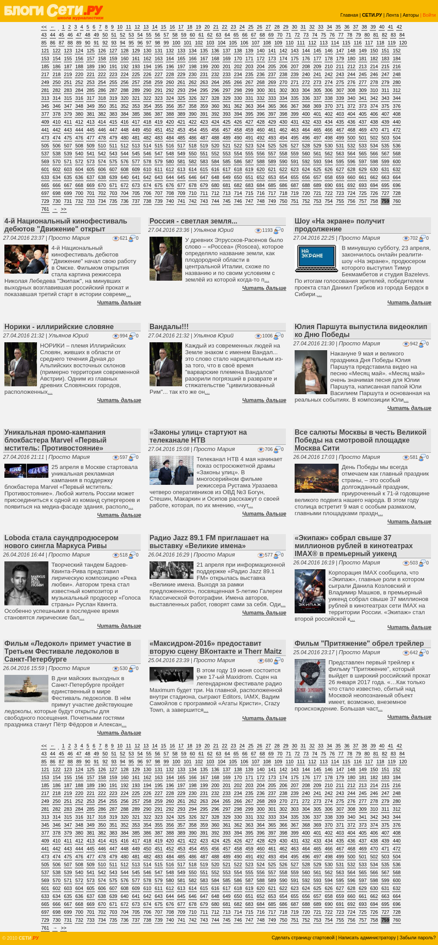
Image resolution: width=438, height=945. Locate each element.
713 (227, 193)
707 (159, 193)
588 (261, 161)
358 (193, 106)
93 (114, 42)
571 (68, 161)
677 (181, 185)
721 (317, 193)
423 (204, 122)
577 (136, 161)
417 (136, 122)
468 (351, 129)
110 (290, 42)
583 (204, 161)
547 (159, 153)
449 (136, 129)
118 (380, 42)
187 (68, 66)
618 (238, 169)
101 (188, 42)
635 (68, 177)
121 (45, 50)
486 (193, 137)
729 (45, 201)
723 (340, 193)
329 (227, 98)
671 (113, 185)
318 (102, 98)
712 (215, 193)
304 (306, 90)
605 (91, 169)
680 (215, 185)
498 (329, 137)
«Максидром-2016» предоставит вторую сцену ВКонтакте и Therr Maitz (216, 647)
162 (147, 58)
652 (261, 177)
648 (215, 177)
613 (181, 169)
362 (238, 106)
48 (87, 34)
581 (181, 161)
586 (238, 161)
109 (278, 42)
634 (57, 177)
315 (68, 98)
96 (139, 42)
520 (215, 145)
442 (57, 129)
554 (238, 153)
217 (45, 74)
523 (249, 145)
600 (397, 161)
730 (57, 201)
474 (57, 137)
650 (238, 177)
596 (351, 161)
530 (329, 145)
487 (204, 137)
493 (272, 137)
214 (374, 66)
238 (283, 74)
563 (340, 153)
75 (323, 34)
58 (175, 34)
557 (272, 153)
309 (363, 90)
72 (297, 34)
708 (170, 193)
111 (301, 42)
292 (170, 90)
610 (147, 169)
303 (295, 90)
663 (385, 177)
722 (329, 193)
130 (147, 50)
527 (295, 145)
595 (340, 161)
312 (397, 90)
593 (317, 161)
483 (159, 137)
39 (373, 26)
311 (385, 90)
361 (227, 106)
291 (159, 90)
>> (63, 209)
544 (124, 153)
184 (397, 58)
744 (215, 201)
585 (227, 161)
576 (124, 161)
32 (311, 26)
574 (102, 161)
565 (363, 153)
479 (113, 137)
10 (120, 26)
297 (227, 90)
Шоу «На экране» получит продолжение (340, 225)
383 (113, 114)
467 (340, 129)
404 (351, 114)
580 (170, 161)
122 (57, 50)
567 (385, 153)
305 (317, 90)
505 (45, 145)
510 (102, 145)
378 (57, 114)
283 (68, 90)
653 (272, 177)
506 (57, 145)
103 (210, 42)
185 (45, 66)
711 (204, 193)
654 (283, 177)
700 (79, 193)
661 (363, 177)
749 (272, 201)
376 (397, 106)
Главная (349, 15)
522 (238, 145)
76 (332, 34)
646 (193, 177)
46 (70, 34)
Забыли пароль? (418, 937)
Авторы (411, 15)
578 (147, 161)
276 (351, 82)
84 (402, 34)
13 (146, 26)
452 (170, 129)
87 (61, 42)
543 (113, 153)
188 (79, 66)
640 (124, 177)
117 (369, 42)
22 (224, 26)
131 (159, 50)
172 (261, 58)
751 (295, 201)
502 (374, 137)
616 (215, 169)
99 (166, 42)
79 (358, 34)
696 (397, 185)
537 (45, 153)
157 (91, 58)
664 (397, 177)
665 (45, 185)
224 (124, 74)
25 (250, 26)
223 (113, 74)
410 (57, 122)
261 (181, 82)
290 (147, 90)
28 (277, 26)
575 (113, 161)
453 (181, 129)
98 (157, 42)
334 (283, 98)
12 (137, 26)
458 (238, 129)
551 (204, 153)
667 (68, 185)
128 (124, 50)
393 (227, 114)
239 (295, 74)
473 (45, 137)
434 (329, 122)
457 (227, 129)
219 (68, 74)
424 (215, 122)
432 (306, 122)
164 (170, 58)
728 (397, 193)
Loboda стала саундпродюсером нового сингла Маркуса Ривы (61, 541)
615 (204, 169)
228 (170, 74)
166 (193, 58)
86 (52, 42)
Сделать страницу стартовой (303, 937)
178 (329, 58)
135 (204, 50)
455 (204, 129)
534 (374, 145)
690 (329, 185)
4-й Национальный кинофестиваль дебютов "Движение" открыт (65, 225)
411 (68, 122)
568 (397, 153)
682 (238, 185)
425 (227, 122)
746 (238, 201)
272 (306, 82)
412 (79, 122)
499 (340, 137)
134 (193, 50)
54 (139, 34)
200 (215, 66)
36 (347, 26)
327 (204, 98)
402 (329, 114)
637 (91, 177)
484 (170, 137)
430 (283, 122)
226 (147, 74)
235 (249, 74)
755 (340, 201)
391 (204, 114)
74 (315, 34)
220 (79, 74)
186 (57, 66)
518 (193, 145)
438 (374, 122)
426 (238, 122)
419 (159, 122)
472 (397, 129)
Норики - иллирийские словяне (59, 326)
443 (68, 129)
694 (374, 185)
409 (45, 122)
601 (45, 169)
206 (283, 66)
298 (238, 90)
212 (351, 66)
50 (105, 34)
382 (102, 114)
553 (227, 153)
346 (57, 106)
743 (204, 201)
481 (136, 137)
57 (166, 34)
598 (374, 161)
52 (122, 34)
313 (45, 98)
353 (136, 106)
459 (249, 129)
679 (204, 185)
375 (385, 106)
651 (249, 177)
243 (340, 74)
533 (363, 145)
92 (105, 42)
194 (147, 66)
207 (295, 66)
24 (242, 26)
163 (159, 58)
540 (79, 153)
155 (68, 58)
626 (329, 169)
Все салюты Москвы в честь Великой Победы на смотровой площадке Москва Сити (361, 440)
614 (193, 169)
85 (44, 42)
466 (329, 129)
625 (317, 169)
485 (181, 137)
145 (317, 50)
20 (207, 26)
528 (306, 145)
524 (261, 145)
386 (147, 114)
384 (124, 114)
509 (91, 145)
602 (57, 169)
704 (124, 193)
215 (385, 66)
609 (136, 169)
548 (170, 153)
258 (147, 82)
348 (79, 106)
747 (249, 201)
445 (91, 129)
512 (124, 145)
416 (124, 122)
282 (57, 90)
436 (351, 122)
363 (249, 106)
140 (261, 50)
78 (349, 34)
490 (238, 137)
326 (193, 98)
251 (68, 82)
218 (57, 74)
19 (198, 26)
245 (363, 74)
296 (215, 90)
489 (227, 137)
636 (79, 177)
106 (244, 42)
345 (45, 106)
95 (131, 42)
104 (222, 42)
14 (154, 26)
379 (68, 114)
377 (45, 114)
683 (249, 185)
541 (91, 153)
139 (249, 50)
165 (181, 58)
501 (363, 137)
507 (68, 145)
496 (306, 137)
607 (113, 169)
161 (136, 58)
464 (306, 129)
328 (215, 98)
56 (157, 34)
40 (381, 26)
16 (172, 26)
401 (317, 114)
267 (249, 82)
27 (268, 26)
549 (181, 153)
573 (91, 161)
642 (147, 177)
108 (267, 42)
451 (159, 129)
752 (306, 201)
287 (113, 90)
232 (215, 74)
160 (124, 58)
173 (272, 58)
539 (68, 153)
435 (340, 122)
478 (102, 137)
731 (68, 201)
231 (204, 74)
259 (159, 82)
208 (306, 66)
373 (363, 106)
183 (385, 58)
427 (249, 122)
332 (261, 98)
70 (279, 34)
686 (283, 185)
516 (170, 145)
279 (385, 82)
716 (261, 193)
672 (124, 185)
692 (351, 185)
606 (102, 169)
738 (147, 201)
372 (351, 106)
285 (91, 90)
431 (295, 122)
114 (335, 42)
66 (245, 34)
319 (113, 98)
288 (124, 90)
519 (204, 145)
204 (261, 66)
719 (295, 193)
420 (170, 122)
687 (295, 185)
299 (249, 90)
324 (170, 98)
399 (295, 114)
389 (181, 114)
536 (397, 145)
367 (295, 106)
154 (57, 58)
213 (363, 66)
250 (57, 82)
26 (259, 26)
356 (170, 106)
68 (262, 34)
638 (102, 177)
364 (261, 106)
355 (159, 106)
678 (193, 185)
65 (236, 34)
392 (215, 114)
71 (288, 34)
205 (272, 66)
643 (159, 177)
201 (227, 66)
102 (199, 42)
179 (340, 58)
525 (272, 145)
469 (363, 129)
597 (363, 161)
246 (374, 74)
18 (189, 26)
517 (181, 145)
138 (238, 50)
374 (374, 106)
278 (374, 82)
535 (385, 145)
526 (283, 145)
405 (363, 114)
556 (261, 153)
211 (340, 66)
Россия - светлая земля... (193, 221)
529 (317, 145)
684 (261, 185)
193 (136, 66)
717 (272, 193)
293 (181, 90)
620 (261, 169)
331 (249, 98)
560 (306, 153)
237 (272, 74)
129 (136, 50)
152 (397, 50)
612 (170, 169)
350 (102, 106)
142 (283, 50)
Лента (392, 15)
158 (102, 58)
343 (385, 98)
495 (295, 137)
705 (136, 193)
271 (295, 82)
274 (329, 82)
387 (159, 114)
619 (249, 169)
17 (181, 26)
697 (45, 193)
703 (113, 193)
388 (170, 114)
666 (57, 185)
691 (340, 185)
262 (193, 82)
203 (249, 66)
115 (346, 42)
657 (317, 177)
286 (102, 90)
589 (272, 161)
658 (329, 177)
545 (136, 153)
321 (136, 98)
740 (170, 201)
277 (363, 82)
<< (44, 26)
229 (181, 74)
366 (283, 106)
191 (113, 66)
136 (215, 50)
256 (124, 82)
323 (159, 98)
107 (255, 42)
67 (253, 34)
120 (403, 42)
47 (78, 34)
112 (312, 42)
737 (136, 201)
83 (393, 34)
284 (79, 90)
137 (227, 50)
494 (283, 137)
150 (374, 50)
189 (91, 66)
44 (52, 34)
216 (397, 66)
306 (329, 90)
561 (317, 153)
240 (306, 74)
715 (249, 193)
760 (397, 201)
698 (57, 193)
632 (397, 169)
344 (397, 98)
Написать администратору (367, 937)
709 (181, 193)
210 (329, 66)
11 (128, 26)
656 (306, 177)
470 (374, 129)
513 (136, 145)
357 (181, 106)
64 (227, 34)
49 (96, 34)
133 (181, 50)
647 (204, 177)
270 (283, 82)
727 (385, 193)
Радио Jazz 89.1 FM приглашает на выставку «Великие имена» (209, 541)
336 (306, 98)
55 (148, 34)
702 (102, 193)
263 (204, 82)
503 (385, 137)
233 (227, 74)
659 (340, 177)
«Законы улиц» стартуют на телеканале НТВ (198, 436)
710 (193, 193)
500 (351, 137)
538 (57, 153)
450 (147, 129)
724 (351, 193)
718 (283, 193)
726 (374, 193)
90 (87, 42)
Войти (429, 15)
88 (70, 42)
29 (285, 26)
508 (79, 145)
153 (45, 58)
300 (261, 90)
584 (215, 161)
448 (124, 129)
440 (397, 122)
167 (204, 58)
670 (102, 185)
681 (227, 185)
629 (363, 169)
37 (355, 26)
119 (392, 42)
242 (329, 74)
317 (91, 98)
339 (340, 98)
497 (317, 137)
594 (329, 161)
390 (193, 114)
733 (91, 201)
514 (147, 145)
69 (271, 34)
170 (238, 58)
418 (147, 122)
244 (351, 74)
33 (320, 26)
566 (374, 153)
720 (306, 193)
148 (351, 50)
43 (44, 34)
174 (283, 58)
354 (147, 106)
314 (57, 98)
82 (384, 34)
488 (215, 137)
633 (45, 177)
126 (102, 50)
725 (363, 193)
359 (204, 106)
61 (201, 34)
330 (238, 98)
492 (261, 137)
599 (385, 161)
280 (397, 82)
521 (227, 145)
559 (295, 153)
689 (317, 185)
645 (181, 177)
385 (136, 114)
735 (113, 201)
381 (91, 114)
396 (261, 114)
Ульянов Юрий (213, 230)
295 (204, 90)
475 (68, 137)
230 (193, 74)
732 (79, 201)
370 (329, 106)
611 (159, 169)
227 (159, 74)
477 (91, 137)
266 (238, 82)
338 (329, 98)
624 (306, 169)
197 (181, 66)
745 (227, 201)
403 (340, 114)
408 (397, 114)
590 (283, 161)
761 (45, 209)
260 (170, 82)
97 (148, 42)
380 (79, 114)
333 (272, 98)
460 (261, 129)
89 (78, 42)
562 (329, 153)
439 (385, 122)
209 (317, 66)
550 (193, 153)
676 (170, 185)
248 (397, 74)
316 (79, 98)
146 (329, 50)
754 (329, 201)
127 (113, 50)
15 (163, 26)
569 (45, 161)
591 (295, 161)
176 (306, 58)
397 (272, 114)
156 (79, 58)
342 (374, 98)
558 (283, 153)
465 (317, 129)
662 (374, 177)
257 (136, 82)
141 (272, 50)
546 (147, 153)
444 (79, 129)
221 (91, 74)
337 (317, 98)
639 (113, 177)
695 (385, 185)
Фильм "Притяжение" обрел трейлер (359, 643)
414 (102, 122)
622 (283, 169)
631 (385, 169)
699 (68, 193)
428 (261, 122)
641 (136, 177)
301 (272, 90)
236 (261, 74)
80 (367, 34)
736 (124, 201)
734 (102, 201)
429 (272, 122)
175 (295, 58)
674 (147, 185)
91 (96, 42)
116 (357, 42)
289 (136, 90)
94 (122, 42)
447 (113, 129)
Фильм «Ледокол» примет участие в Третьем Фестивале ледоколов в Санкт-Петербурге (67, 651)
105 (233, 42)
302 (283, 90)
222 (102, 74)
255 (113, 82)
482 (147, 137)
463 (295, 129)
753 (317, 201)
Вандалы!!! (169, 326)
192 (124, 66)
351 (113, 106)
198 (193, 66)
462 (283, 129)
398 (283, 114)
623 (295, 169)
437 (363, 122)
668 (79, 185)
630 (374, 169)
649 (227, 177)
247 (385, 74)
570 (57, 161)
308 (351, 90)
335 (295, 98)
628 (351, 169)
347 (68, 106)
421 (181, 122)
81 (376, 34)
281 (45, 90)
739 (159, 201)
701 (91, 193)
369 (317, 106)
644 (170, 177)
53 (131, 34)
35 (338, 26)
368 (306, 106)
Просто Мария (69, 237)
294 (193, 90)
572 (79, 161)
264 (215, 82)
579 (159, 161)
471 (385, 129)
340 (351, 98)
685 (272, 185)
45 (61, 34)
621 (272, 169)
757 (363, 201)
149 (363, 50)
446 (102, 129)
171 (249, 58)
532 (351, 145)
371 (340, 106)
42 (399, 26)
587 (249, 161)
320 (124, 98)
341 (363, 98)
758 (374, 201)
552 (215, 153)
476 (79, 137)
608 (124, 169)
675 (159, 185)
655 (295, 177)
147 (340, 50)
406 (374, 114)
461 (272, 129)
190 (102, 66)
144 (306, 50)
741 (181, 201)
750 (283, 201)
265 (227, 82)
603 (68, 169)
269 (272, 82)
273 (317, 82)
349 (91, 106)
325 (181, 98)
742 (193, 201)
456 (215, 129)
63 (218, 34)
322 (147, 98)
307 (340, 90)
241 (317, 74)
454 (193, 129)
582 (193, 161)
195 (159, 66)
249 (45, 82)
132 (170, 50)
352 (124, 106)
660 (351, 177)
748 (261, 201)
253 (91, 82)
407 (385, 114)
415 (113, 122)
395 (249, 114)
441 (45, 129)
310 (374, 90)
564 (351, 153)
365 (272, 106)
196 (170, 66)
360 (215, 106)
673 (136, 185)
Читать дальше (119, 303)
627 (340, 169)
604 (79, 169)
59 (183, 34)
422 (193, 122)
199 (204, 66)
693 (363, 185)
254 (102, 82)
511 (113, 145)
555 (249, 153)
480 (124, 137)
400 (306, 114)
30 (294, 26)
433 (317, 122)
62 (209, 34)
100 (176, 42)
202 (238, 66)
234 (238, 74)
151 (385, 50)
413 (91, 122)
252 (79, 82)
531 (340, 145)
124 (79, 50)
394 (238, 114)
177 (317, 58)
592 (306, 161)
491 (249, 137)
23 (233, 26)
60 (192, 34)
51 (114, 34)
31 (303, 26)
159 (113, 58)
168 (215, 58)
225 (136, 74)
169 (227, 58)
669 (91, 185)
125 (91, 50)
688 (306, 185)
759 (385, 201)
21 (216, 26)
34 (329, 26)
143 (295, 50)
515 (159, 145)
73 (306, 34)
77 (340, 34)
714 (238, 193)
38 (364, 26)
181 (363, 58)
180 (351, 58)
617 (227, 169)
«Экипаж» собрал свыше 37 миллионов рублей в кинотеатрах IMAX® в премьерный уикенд (354, 545)
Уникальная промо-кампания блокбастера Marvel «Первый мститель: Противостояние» (55, 440)
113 (324, 42)
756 (351, 201)
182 (374, 58)
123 (68, 50)
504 (397, 137)
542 (102, 153)
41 (390, 26)
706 (147, 193)
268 (261, 82)
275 (340, 82)
